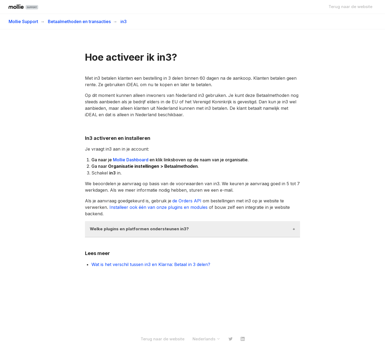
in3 (123, 21)
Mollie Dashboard (130, 159)
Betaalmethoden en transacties (79, 21)
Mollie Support (23, 21)
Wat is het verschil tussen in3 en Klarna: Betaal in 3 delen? (150, 264)
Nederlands (206, 338)
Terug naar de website (350, 6)
